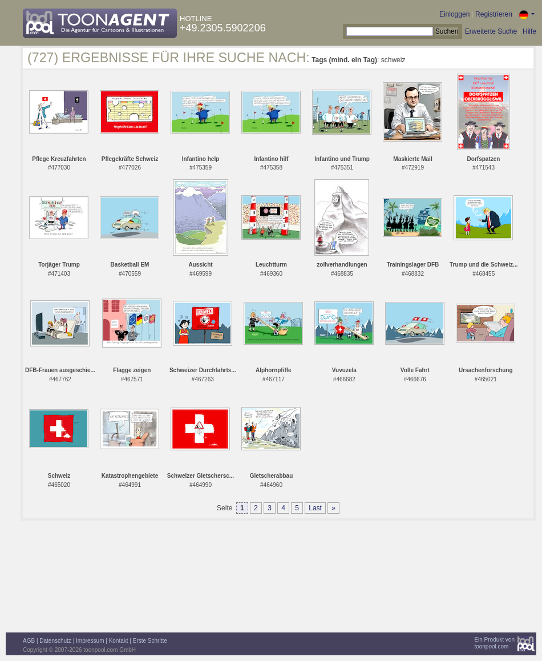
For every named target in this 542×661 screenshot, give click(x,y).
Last (315, 508)
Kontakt (118, 641)
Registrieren (493, 14)
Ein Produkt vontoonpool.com (494, 643)
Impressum (90, 641)
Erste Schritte (150, 641)
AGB (29, 641)
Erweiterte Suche (491, 31)
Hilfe (529, 31)
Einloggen (454, 14)
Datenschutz (55, 641)
